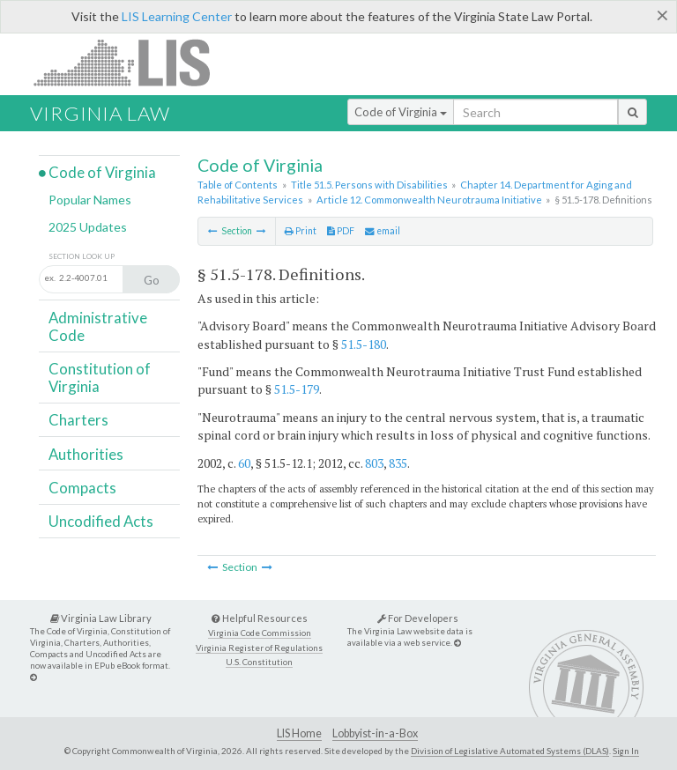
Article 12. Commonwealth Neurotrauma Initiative (429, 199)
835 (398, 463)
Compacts (82, 487)
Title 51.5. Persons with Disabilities (369, 184)
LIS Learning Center (177, 16)
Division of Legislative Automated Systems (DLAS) (510, 750)
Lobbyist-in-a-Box (375, 733)
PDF (340, 231)
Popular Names (89, 199)
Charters (78, 420)
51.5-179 (296, 389)
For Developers (417, 618)
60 (244, 463)
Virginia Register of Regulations (259, 648)
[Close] (662, 15)
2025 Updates (87, 226)
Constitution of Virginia (99, 377)
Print (300, 231)
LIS (131, 62)
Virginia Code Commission (259, 633)
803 (374, 463)
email (382, 231)
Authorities (85, 454)
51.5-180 (363, 344)
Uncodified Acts (100, 521)
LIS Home (299, 733)
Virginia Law (100, 113)
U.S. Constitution (259, 662)
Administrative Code (97, 326)
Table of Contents (237, 184)
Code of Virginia (400, 112)
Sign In (626, 750)
